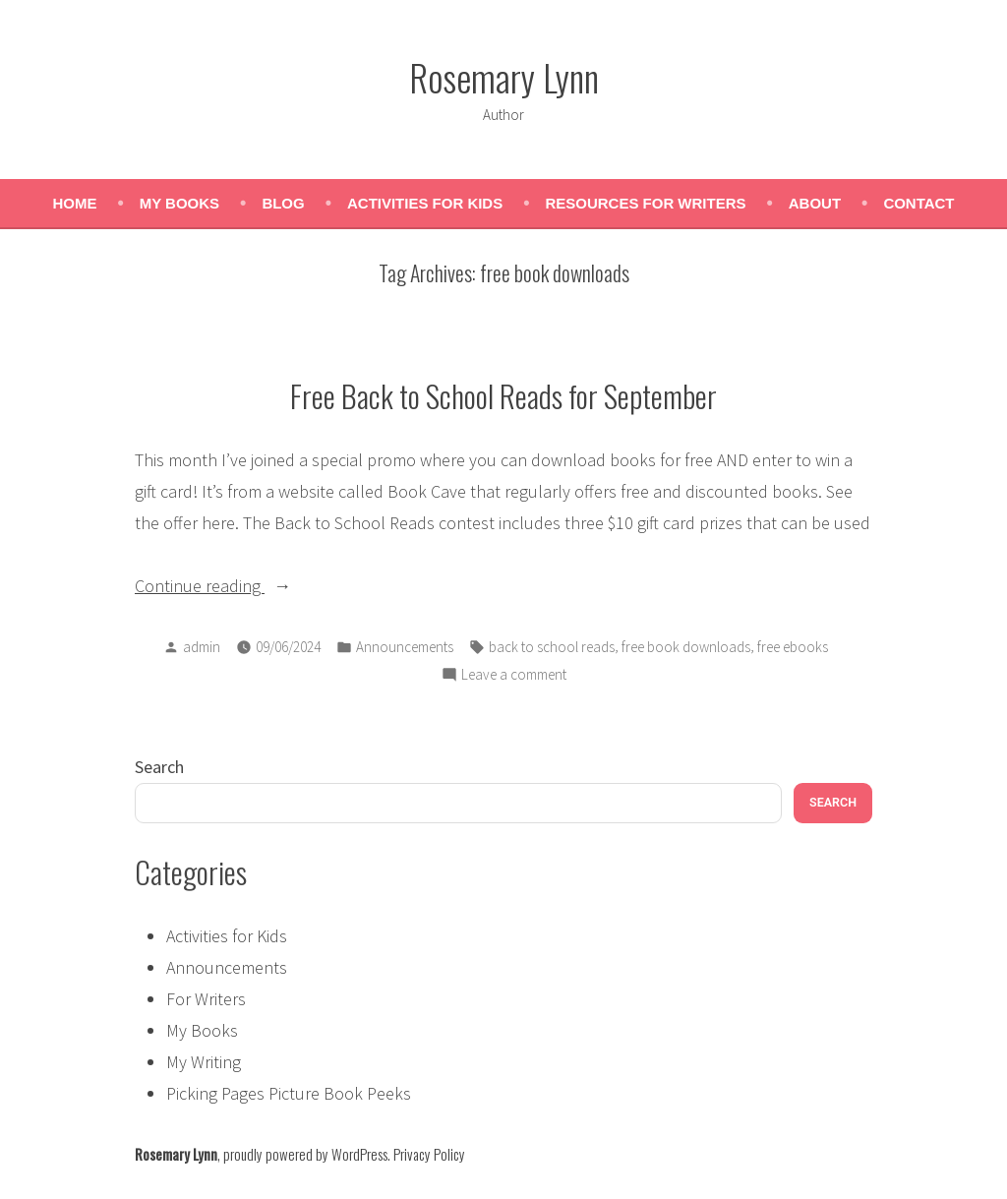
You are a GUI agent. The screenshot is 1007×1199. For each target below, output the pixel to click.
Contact (918, 203)
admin (201, 646)
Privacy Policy (429, 1154)
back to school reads (552, 646)
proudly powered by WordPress (305, 1154)
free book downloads (686, 646)
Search (159, 766)
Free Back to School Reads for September (503, 395)
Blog (283, 203)
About (815, 203)
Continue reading (243, 586)
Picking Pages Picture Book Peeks (288, 1093)
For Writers (206, 999)
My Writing (203, 1061)
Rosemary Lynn (504, 76)
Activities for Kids (425, 203)
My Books (179, 203)
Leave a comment (513, 675)
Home (74, 203)
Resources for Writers (646, 203)
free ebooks (792, 646)
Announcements (404, 646)
